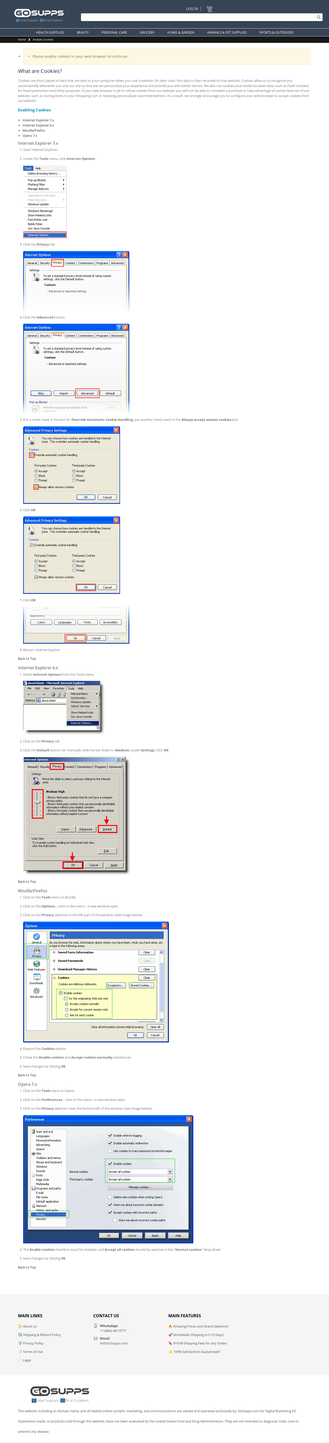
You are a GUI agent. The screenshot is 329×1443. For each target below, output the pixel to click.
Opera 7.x (30, 135)
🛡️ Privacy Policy (31, 1343)
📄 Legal (24, 1360)
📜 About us (27, 1326)
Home (22, 39)
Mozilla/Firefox (34, 130)
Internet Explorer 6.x (38, 125)
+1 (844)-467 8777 (113, 1330)
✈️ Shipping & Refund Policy (39, 1334)
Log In (192, 8)
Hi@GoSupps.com (114, 1343)
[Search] (200, 17)
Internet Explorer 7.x (38, 120)
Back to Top (27, 658)
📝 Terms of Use (30, 1351)
